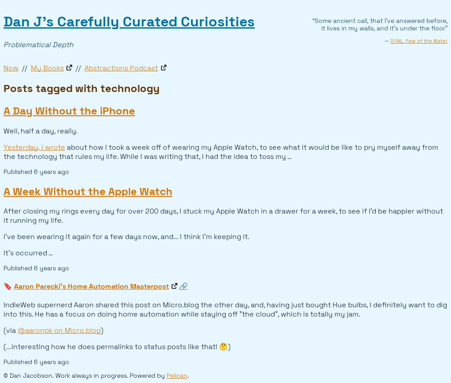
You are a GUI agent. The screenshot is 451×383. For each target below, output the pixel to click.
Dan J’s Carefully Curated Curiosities (129, 21)
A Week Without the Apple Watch (88, 191)
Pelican (177, 375)
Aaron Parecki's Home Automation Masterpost (91, 286)
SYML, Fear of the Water (418, 41)
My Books (47, 68)
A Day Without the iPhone (69, 111)
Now (11, 68)
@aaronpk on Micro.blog (59, 330)
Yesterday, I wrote (34, 147)
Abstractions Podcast (121, 68)
